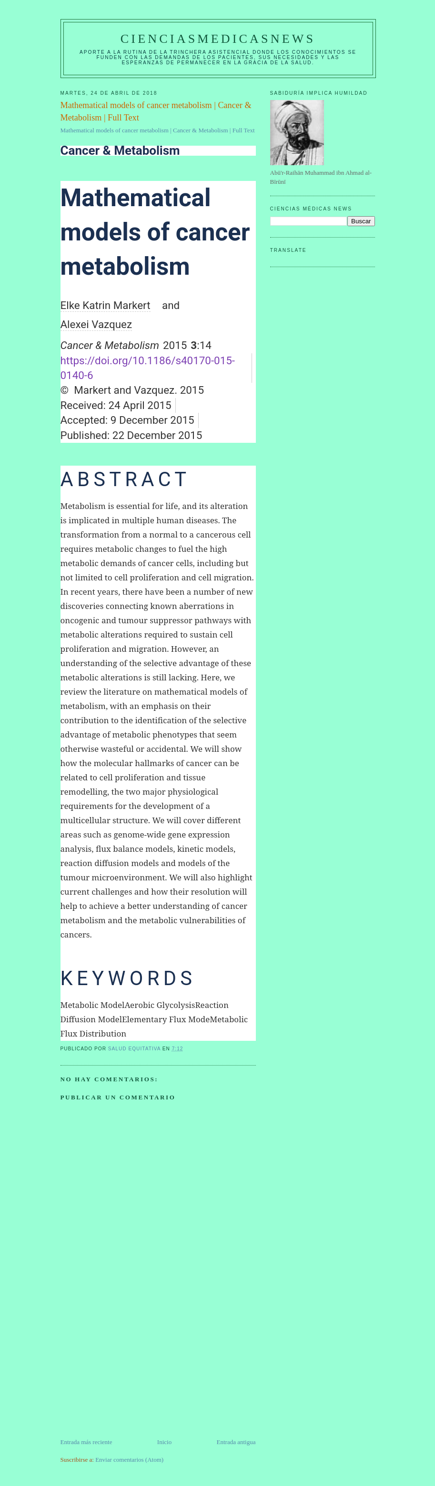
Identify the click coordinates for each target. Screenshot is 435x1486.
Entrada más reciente (86, 1442)
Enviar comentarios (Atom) (129, 1459)
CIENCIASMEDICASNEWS (218, 39)
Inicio (164, 1442)
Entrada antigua (236, 1442)
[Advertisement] (132, 1370)
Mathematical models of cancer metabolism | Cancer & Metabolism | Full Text (158, 130)
